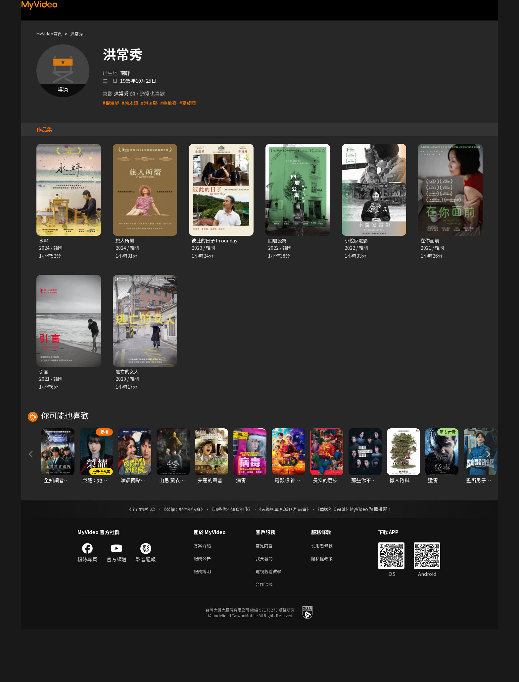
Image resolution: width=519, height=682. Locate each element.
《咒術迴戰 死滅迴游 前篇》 (287, 557)
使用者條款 (327, 594)
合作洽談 (265, 636)
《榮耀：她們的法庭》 (179, 557)
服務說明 (203, 622)
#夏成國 (192, 102)
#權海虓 (111, 102)
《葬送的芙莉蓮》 (338, 557)
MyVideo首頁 (51, 33)
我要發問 (265, 608)
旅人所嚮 (125, 240)
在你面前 (431, 240)
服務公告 (203, 608)
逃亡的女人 (128, 372)
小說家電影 (357, 240)
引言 (44, 372)
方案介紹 (203, 594)
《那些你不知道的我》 (230, 557)
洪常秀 (82, 33)
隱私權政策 (327, 608)
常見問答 (265, 594)
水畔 (44, 240)
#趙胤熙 (152, 102)
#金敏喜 (172, 102)
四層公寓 (278, 240)
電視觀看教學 (270, 622)
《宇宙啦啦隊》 (135, 557)
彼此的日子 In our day (216, 240)
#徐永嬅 (131, 102)
